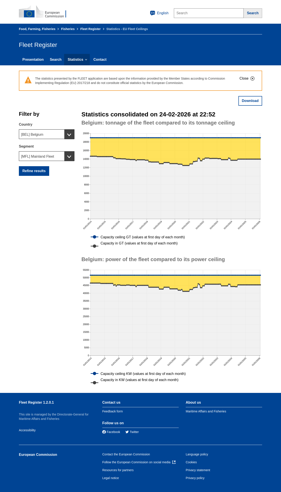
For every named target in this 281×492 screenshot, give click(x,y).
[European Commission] (45, 11)
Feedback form (112, 411)
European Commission (38, 454)
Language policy (197, 454)
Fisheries (67, 29)
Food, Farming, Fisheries (37, 29)
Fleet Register (90, 29)
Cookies (191, 462)
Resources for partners (117, 470)
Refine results (34, 171)
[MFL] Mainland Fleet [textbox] (37, 156)
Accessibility (27, 430)
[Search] (253, 13)
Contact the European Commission (126, 454)
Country (25, 124)
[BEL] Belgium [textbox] (32, 134)
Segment (26, 146)
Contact (99, 59)
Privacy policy (195, 478)
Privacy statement (198, 470)
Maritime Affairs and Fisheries (206, 411)
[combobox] (46, 134)
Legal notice (110, 478)
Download (250, 101)
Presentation (33, 59)
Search (55, 59)
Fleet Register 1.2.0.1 (36, 402)
